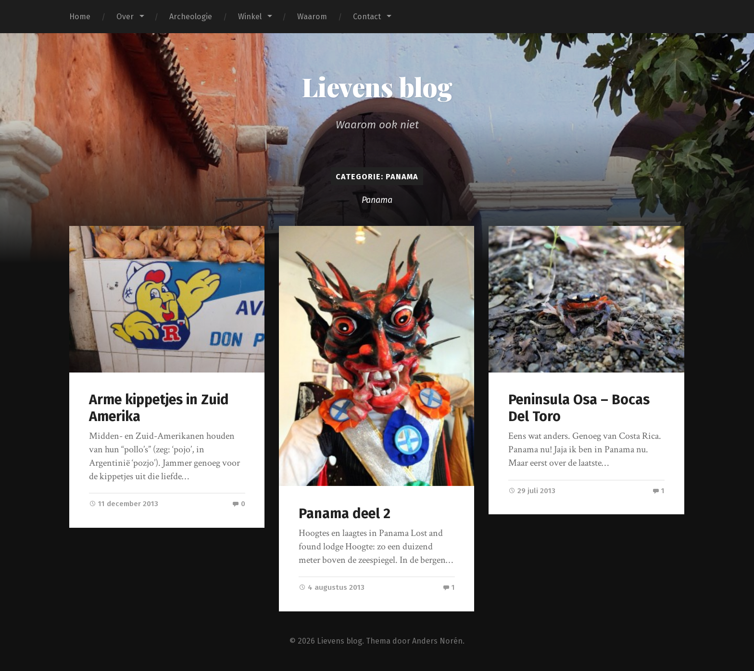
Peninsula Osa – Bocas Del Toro (579, 408)
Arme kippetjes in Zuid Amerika (159, 408)
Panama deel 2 (344, 513)
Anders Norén (437, 641)
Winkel (250, 16)
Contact (367, 16)
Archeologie (190, 16)
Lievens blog (377, 86)
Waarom (312, 16)
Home (79, 16)
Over (125, 16)
